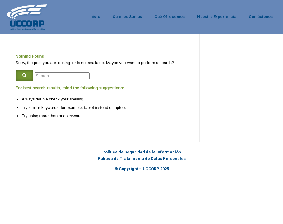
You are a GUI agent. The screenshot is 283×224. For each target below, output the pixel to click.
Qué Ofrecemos (170, 16)
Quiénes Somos (127, 16)
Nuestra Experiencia (216, 16)
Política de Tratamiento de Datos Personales (142, 158)
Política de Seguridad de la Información (141, 152)
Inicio (94, 16)
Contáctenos (261, 16)
